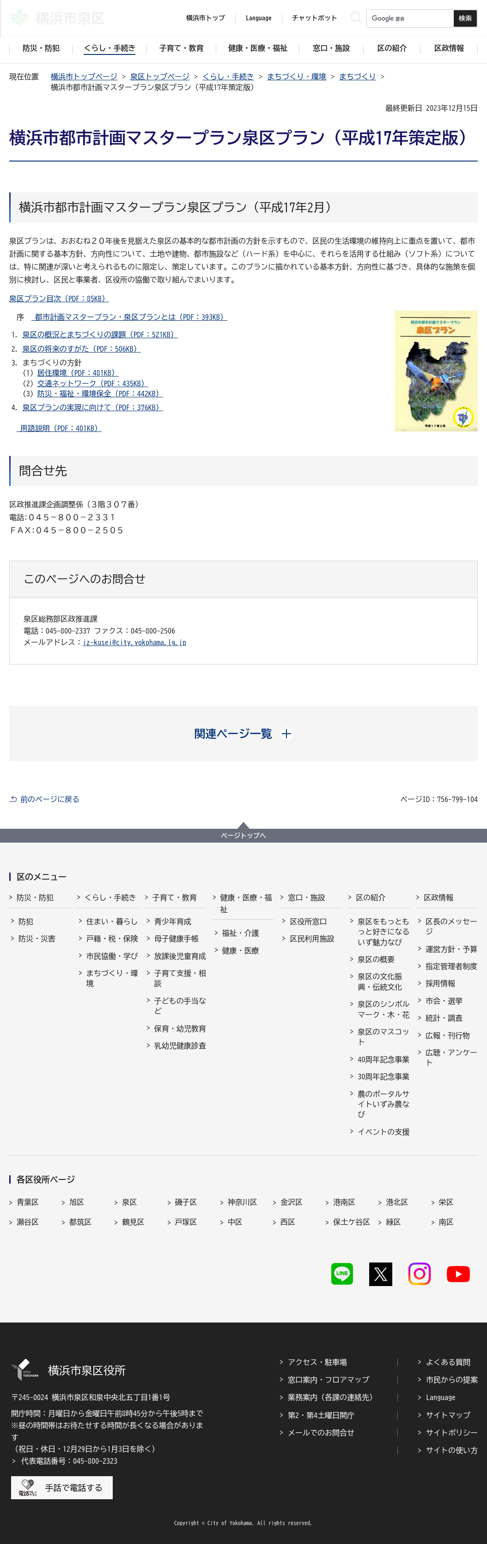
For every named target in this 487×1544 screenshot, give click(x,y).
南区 (446, 1222)
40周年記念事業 (383, 1059)
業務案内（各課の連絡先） (332, 1397)
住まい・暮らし (112, 921)
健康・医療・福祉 (246, 903)
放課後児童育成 (180, 956)
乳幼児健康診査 (180, 1045)
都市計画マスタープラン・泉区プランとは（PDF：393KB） (129, 317)
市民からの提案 (452, 1379)
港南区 (344, 1202)
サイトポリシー (452, 1432)
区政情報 (438, 897)
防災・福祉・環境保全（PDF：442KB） (100, 393)
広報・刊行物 (448, 1035)
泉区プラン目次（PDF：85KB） (59, 298)
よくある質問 (448, 1362)
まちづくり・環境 (296, 76)
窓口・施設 (306, 897)
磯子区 (186, 1202)
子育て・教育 (174, 897)
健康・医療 (240, 950)
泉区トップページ (159, 76)
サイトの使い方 (452, 1450)
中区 (235, 1222)
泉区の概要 (376, 959)
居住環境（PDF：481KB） (78, 373)
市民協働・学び (112, 956)
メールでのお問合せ (321, 1432)
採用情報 (440, 983)
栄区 (446, 1202)
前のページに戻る (49, 799)
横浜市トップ (205, 18)
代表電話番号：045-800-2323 (69, 1461)
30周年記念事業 (383, 1076)
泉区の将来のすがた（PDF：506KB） (82, 349)
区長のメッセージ (451, 926)
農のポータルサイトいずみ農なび (383, 1104)
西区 (287, 1222)
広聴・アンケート (451, 1057)
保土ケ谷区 (351, 1222)
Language (441, 1397)
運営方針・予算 (451, 949)
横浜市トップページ (84, 76)
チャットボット (314, 18)
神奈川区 (242, 1202)
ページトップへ (243, 835)
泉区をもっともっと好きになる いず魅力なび (384, 932)
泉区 (129, 1202)
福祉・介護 (240, 933)
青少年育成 (172, 921)
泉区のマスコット (383, 1037)
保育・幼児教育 (180, 1028)
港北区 (397, 1202)
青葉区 (28, 1202)
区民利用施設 (312, 938)
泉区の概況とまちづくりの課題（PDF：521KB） (100, 334)
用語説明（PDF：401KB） (59, 428)
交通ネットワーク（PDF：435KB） (92, 383)
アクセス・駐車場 (317, 1362)
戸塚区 (186, 1222)
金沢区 (291, 1202)
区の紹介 (370, 897)
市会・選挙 (444, 1001)
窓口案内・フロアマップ (328, 1379)
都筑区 (80, 1222)
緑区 (393, 1222)
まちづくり (357, 76)
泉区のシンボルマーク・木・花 (383, 1009)
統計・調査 (444, 1018)
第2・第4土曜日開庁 (321, 1415)
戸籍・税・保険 (112, 938)
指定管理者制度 (451, 966)
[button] (244, 734)
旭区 (76, 1202)
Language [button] (259, 18)
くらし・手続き (228, 76)
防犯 (25, 921)
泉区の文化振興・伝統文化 (380, 981)
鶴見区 (133, 1222)
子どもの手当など (180, 1006)
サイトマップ (448, 1415)
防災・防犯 (35, 897)
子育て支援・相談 (180, 978)
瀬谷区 (28, 1222)
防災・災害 (36, 938)
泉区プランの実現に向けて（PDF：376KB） (93, 407)
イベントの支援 (383, 1132)
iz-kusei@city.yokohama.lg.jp (134, 642)
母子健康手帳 (176, 938)
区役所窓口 (308, 921)
